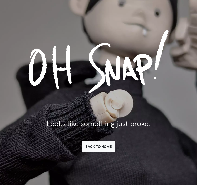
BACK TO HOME (98, 146)
